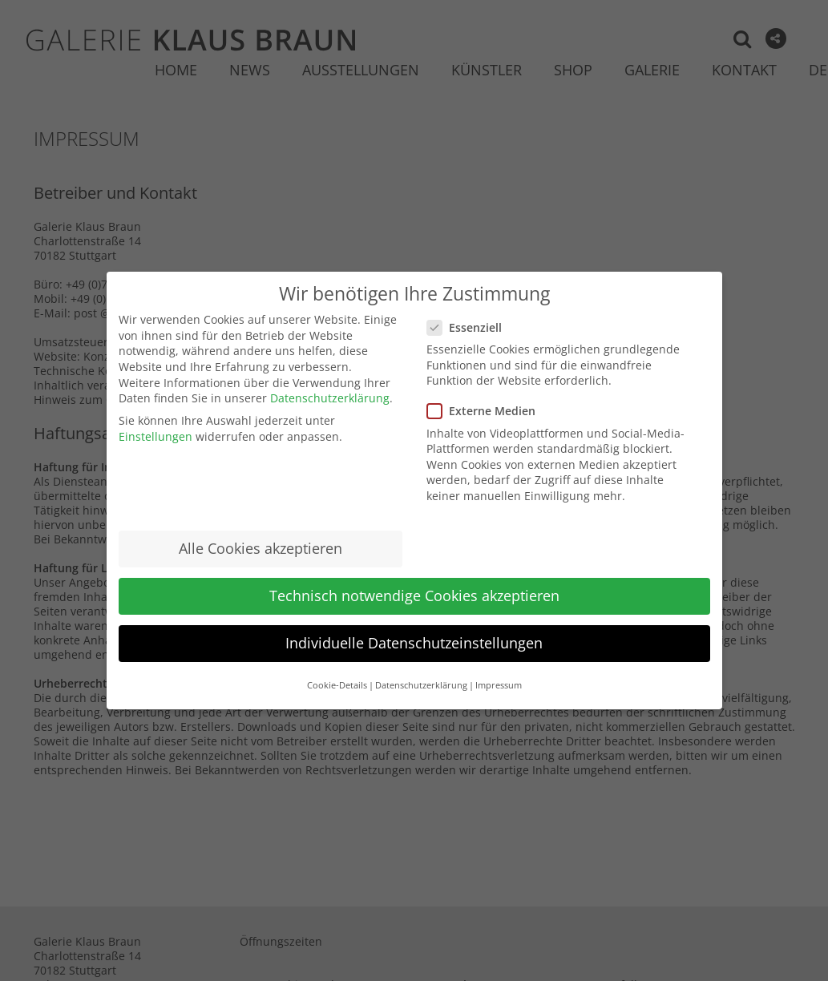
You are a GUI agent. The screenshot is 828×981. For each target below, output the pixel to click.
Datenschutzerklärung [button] (421, 685)
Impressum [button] (498, 685)
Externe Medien (487, 410)
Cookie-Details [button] (337, 685)
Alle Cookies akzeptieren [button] (260, 548)
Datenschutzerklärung (330, 398)
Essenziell (470, 327)
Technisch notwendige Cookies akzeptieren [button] (414, 595)
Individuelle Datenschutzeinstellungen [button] (414, 642)
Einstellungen (155, 436)
